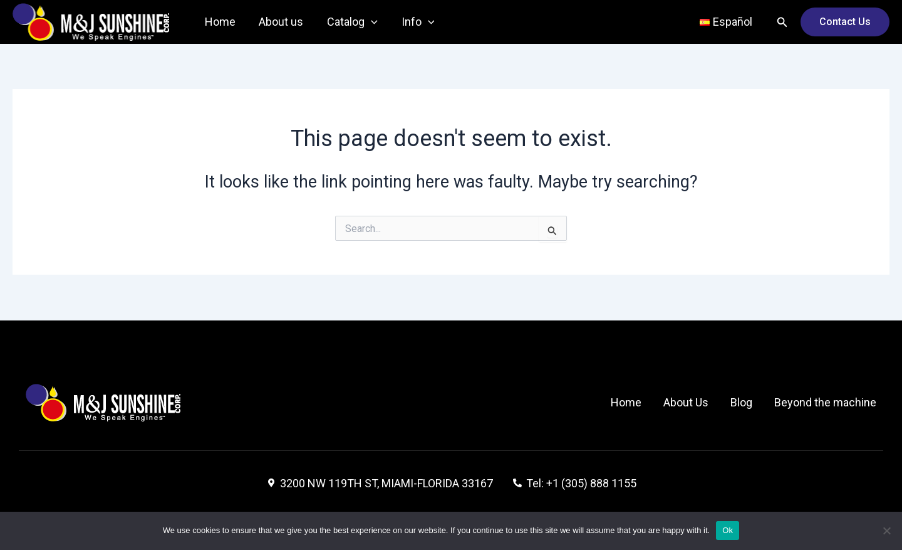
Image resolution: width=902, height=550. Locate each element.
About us (279, 21)
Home (219, 21)
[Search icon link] (782, 22)
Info (414, 22)
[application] (368, 22)
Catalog (349, 22)
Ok (727, 530)
